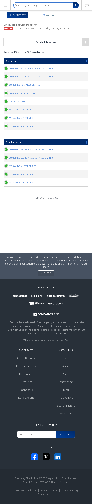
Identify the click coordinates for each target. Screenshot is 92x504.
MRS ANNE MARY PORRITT (18, 130)
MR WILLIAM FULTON (15, 118)
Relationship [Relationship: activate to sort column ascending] (47, 61)
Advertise (66, 413)
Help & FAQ (66, 398)
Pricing (66, 374)
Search (66, 358)
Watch (50, 15)
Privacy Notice (49, 490)
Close (47, 273)
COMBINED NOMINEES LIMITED (21, 94)
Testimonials (66, 382)
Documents (26, 374)
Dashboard (26, 390)
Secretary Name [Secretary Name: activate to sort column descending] (13, 171)
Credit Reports (26, 358)
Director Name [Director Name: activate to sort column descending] (12, 61)
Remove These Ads (46, 245)
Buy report (19, 15)
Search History (66, 405)
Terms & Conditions (25, 490)
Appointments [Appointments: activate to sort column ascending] (75, 61)
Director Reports (26, 366)
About (66, 366)
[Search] (76, 5)
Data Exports (26, 398)
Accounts (26, 382)
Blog (66, 390)
